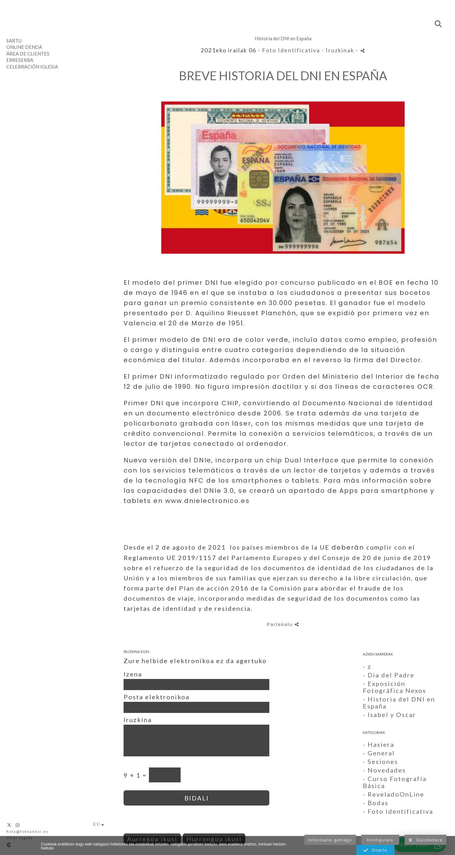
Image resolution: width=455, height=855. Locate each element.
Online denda (24, 47)
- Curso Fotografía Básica (394, 782)
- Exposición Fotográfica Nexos (394, 687)
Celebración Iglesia (32, 66)
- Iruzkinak (339, 50)
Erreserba (19, 60)
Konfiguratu (380, 840)
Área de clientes (27, 53)
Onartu (375, 850)
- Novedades (384, 770)
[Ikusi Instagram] (18, 825)
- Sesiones (380, 761)
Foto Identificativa (291, 50)
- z (367, 666)
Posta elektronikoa (156, 696)
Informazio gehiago (330, 840)
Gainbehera (425, 840)
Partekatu (283, 624)
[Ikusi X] (9, 825)
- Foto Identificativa (398, 811)
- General (379, 753)
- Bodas (375, 802)
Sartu (14, 40)
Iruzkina (138, 719)
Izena (133, 673)
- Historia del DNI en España (399, 702)
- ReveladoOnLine (393, 794)
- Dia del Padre (388, 675)
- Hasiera (378, 744)
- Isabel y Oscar (389, 714)
